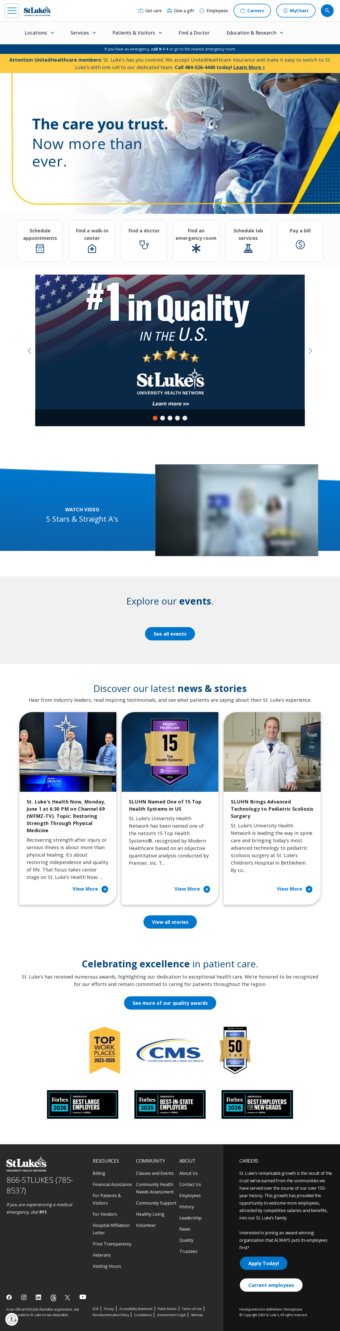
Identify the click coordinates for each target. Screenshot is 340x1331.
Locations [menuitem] (36, 32)
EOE (95, 1309)
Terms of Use (192, 1309)
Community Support (156, 1203)
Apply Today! (263, 1263)
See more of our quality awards (170, 1003)
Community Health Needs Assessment (155, 1188)
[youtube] (82, 1297)
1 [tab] (155, 418)
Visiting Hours (107, 1266)
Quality (186, 1240)
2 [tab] (162, 418)
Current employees (271, 1285)
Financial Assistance (112, 1184)
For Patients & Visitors (107, 1199)
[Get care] (150, 10)
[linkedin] (39, 1297)
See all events (170, 634)
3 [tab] (170, 418)
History (186, 1207)
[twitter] (68, 1297)
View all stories (170, 922)
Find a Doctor (194, 32)
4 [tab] (177, 418)
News (184, 1229)
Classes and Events (155, 1173)
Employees (190, 1195)
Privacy (109, 1309)
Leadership (190, 1218)
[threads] (53, 1298)
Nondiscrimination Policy (111, 1315)
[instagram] (24, 1297)
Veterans (102, 1255)
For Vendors (105, 1214)
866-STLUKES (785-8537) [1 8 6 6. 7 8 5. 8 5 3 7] (39, 1185)
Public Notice (167, 1309)
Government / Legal (171, 1315)
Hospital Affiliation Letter (111, 1229)
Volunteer (146, 1225)
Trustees (188, 1251)
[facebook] (9, 1297)
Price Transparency (112, 1244)
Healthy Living (150, 1214)
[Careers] (252, 10)
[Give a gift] (180, 10)
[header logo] (37, 11)
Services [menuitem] (79, 32)
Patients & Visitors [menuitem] (133, 32)
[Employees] (213, 10)
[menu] (12, 10)
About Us (188, 1173)
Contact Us (190, 1184)
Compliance (143, 1315)
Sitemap (197, 1315)
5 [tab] (184, 418)
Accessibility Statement (135, 1309)
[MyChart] (296, 10)
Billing (99, 1173)
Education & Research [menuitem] (251, 32)
